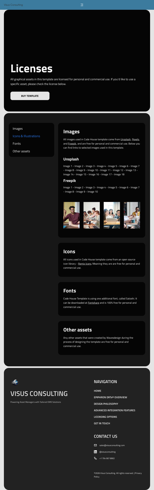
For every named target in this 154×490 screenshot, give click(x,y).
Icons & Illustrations (26, 136)
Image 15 (81, 174)
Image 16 (94, 174)
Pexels (135, 139)
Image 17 (106, 174)
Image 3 (90, 166)
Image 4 (101, 166)
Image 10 (93, 170)
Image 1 (67, 166)
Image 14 (68, 174)
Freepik (72, 143)
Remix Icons (84, 264)
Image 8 (69, 170)
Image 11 (105, 170)
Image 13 (131, 170)
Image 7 (135, 166)
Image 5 (112, 166)
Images (18, 128)
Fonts (17, 143)
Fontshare (93, 303)
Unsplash (126, 139)
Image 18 (119, 174)
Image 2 (79, 166)
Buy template (30, 96)
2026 (97, 473)
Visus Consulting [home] (13, 4)
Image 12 (118, 170)
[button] (81, 4)
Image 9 (80, 170)
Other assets (21, 151)
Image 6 (123, 166)
